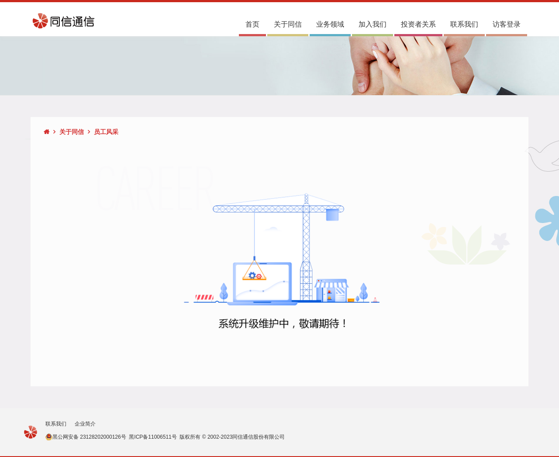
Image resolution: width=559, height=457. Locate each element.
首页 (252, 24)
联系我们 (464, 24)
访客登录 (507, 24)
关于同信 (288, 24)
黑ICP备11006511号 (152, 437)
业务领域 (330, 24)
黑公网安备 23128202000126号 (89, 437)
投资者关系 (418, 24)
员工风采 (106, 131)
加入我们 (372, 24)
